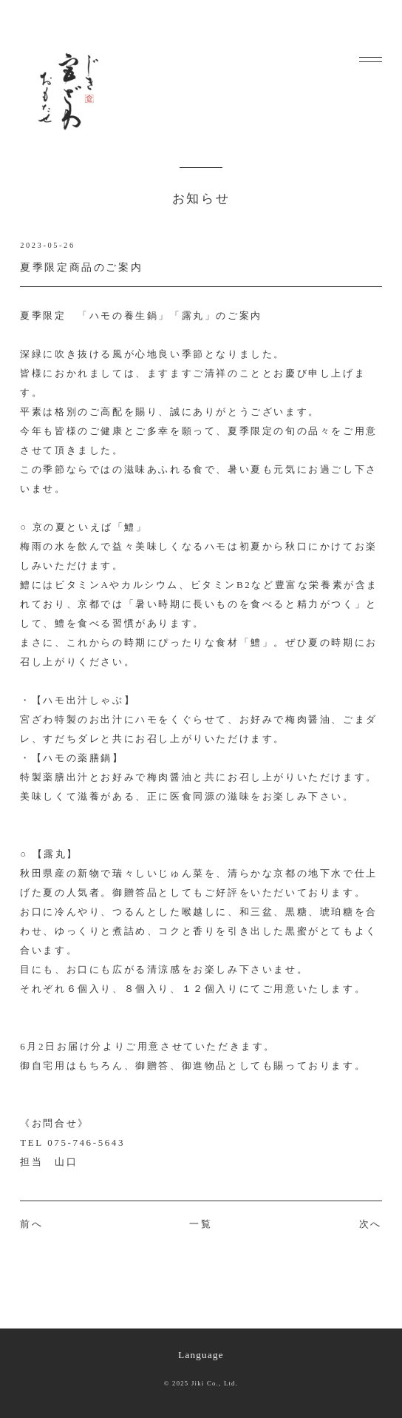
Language (201, 1354)
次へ (370, 1223)
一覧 (200, 1223)
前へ (31, 1223)
